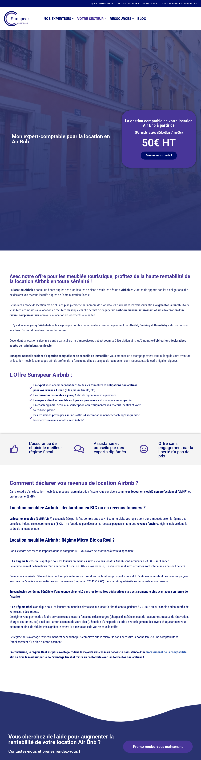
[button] (73, 18)
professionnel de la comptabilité (166, 652)
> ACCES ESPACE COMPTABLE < (179, 3)
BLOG (141, 19)
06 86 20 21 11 (151, 3)
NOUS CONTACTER (128, 3)
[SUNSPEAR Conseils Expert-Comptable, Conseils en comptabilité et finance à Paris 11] (16, 18)
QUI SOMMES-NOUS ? (103, 3)
